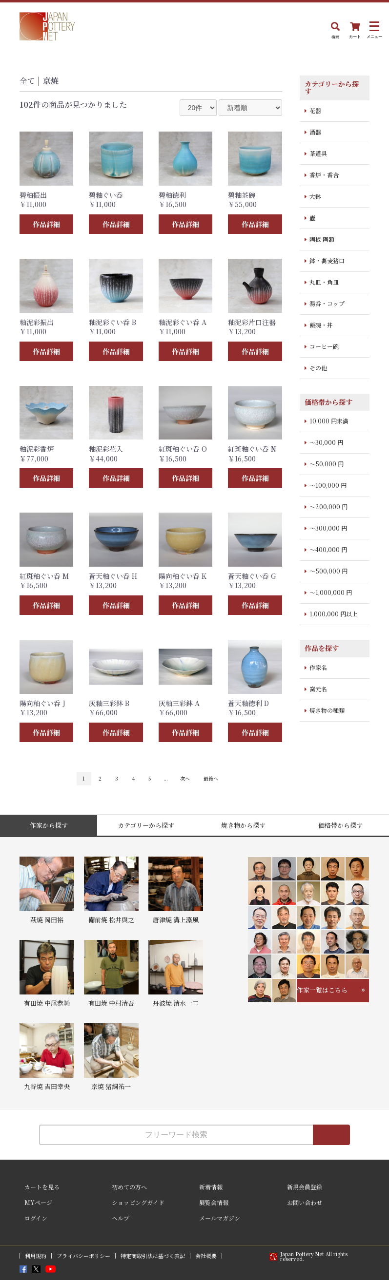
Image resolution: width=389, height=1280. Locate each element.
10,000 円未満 (328, 421)
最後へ (211, 778)
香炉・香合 (324, 175)
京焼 (51, 80)
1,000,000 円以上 (333, 614)
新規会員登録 (304, 1187)
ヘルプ (120, 1218)
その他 (318, 367)
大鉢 (315, 196)
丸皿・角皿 (324, 282)
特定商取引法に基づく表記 (153, 1256)
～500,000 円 (328, 571)
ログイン (35, 1218)
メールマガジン (219, 1218)
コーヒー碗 (324, 346)
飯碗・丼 (321, 325)
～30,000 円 (326, 442)
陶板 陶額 (321, 239)
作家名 (318, 667)
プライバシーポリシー (83, 1256)
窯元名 (318, 689)
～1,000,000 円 (330, 592)
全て (27, 80)
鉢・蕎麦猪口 (327, 260)
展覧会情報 (213, 1202)
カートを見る (42, 1187)
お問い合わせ (304, 1202)
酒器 (315, 132)
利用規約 (35, 1256)
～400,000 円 (328, 549)
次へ (185, 778)
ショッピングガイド (138, 1202)
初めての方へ (129, 1187)
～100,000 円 (328, 485)
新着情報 (211, 1187)
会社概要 (206, 1256)
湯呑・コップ (327, 303)
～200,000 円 (328, 506)
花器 (315, 110)
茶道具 (318, 153)
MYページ (38, 1202)
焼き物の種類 (327, 710)
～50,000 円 (326, 463)
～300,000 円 (328, 528)
